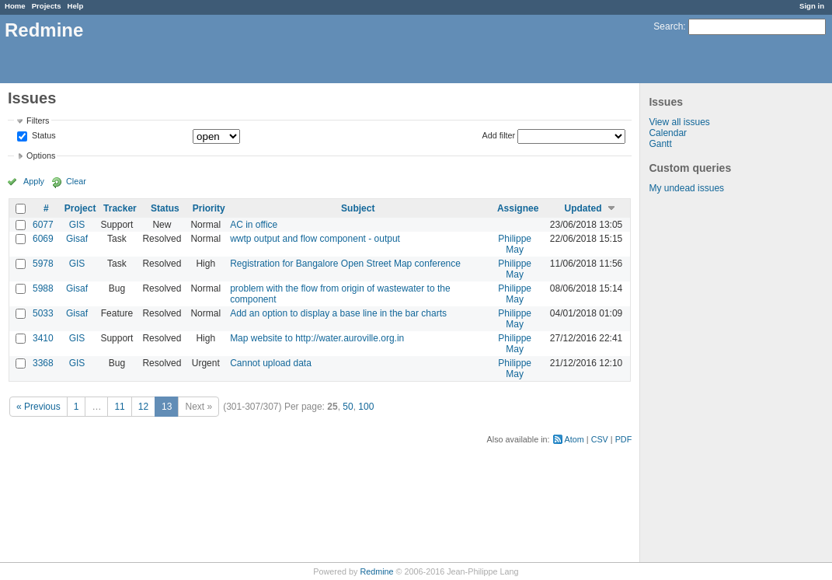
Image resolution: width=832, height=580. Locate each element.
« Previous (38, 406)
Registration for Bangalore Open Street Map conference (345, 263)
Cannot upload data (271, 363)
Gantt (660, 143)
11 (119, 406)
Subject (357, 208)
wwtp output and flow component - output (315, 238)
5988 (43, 288)
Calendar (668, 133)
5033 (43, 313)
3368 (43, 363)
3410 (43, 338)
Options (40, 155)
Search (668, 26)
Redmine (376, 571)
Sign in (811, 6)
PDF (623, 439)
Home (15, 6)
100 (366, 406)
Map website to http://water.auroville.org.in (317, 338)
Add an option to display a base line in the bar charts (338, 313)
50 (348, 406)
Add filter (499, 135)
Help (76, 6)
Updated (583, 208)
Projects (46, 6)
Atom (574, 439)
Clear (76, 181)
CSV (599, 439)
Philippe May (514, 244)
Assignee (517, 208)
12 (143, 406)
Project (80, 208)
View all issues (679, 122)
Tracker (120, 208)
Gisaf (77, 238)
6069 (43, 238)
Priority (209, 208)
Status (43, 136)
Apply (33, 181)
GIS (77, 224)
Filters (37, 120)
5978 (43, 263)
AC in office (253, 224)
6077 (43, 224)
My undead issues (686, 188)
